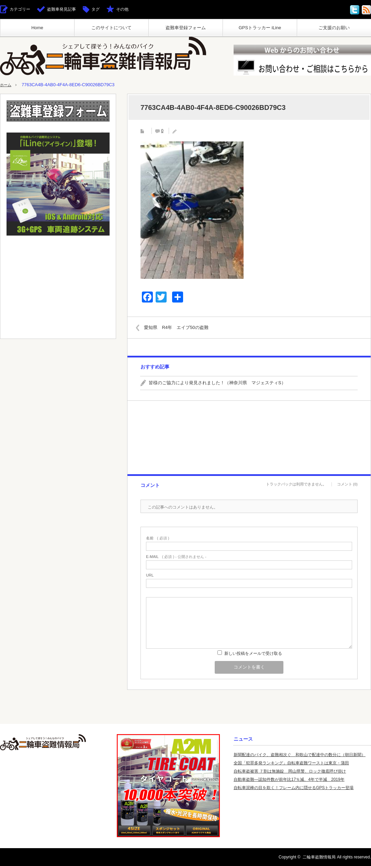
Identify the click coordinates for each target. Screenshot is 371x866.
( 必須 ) (157, 538)
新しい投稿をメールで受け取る (253, 653)
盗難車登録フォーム (186, 27)
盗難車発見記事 (61, 9)
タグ (95, 9)
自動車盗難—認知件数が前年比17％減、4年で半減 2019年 (289, 779)
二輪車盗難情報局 (319, 857)
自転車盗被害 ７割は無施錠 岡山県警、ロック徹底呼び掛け (290, 771)
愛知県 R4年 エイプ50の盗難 (180, 327)
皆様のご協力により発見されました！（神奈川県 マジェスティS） (217, 382)
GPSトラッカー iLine (260, 27)
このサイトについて (111, 27)
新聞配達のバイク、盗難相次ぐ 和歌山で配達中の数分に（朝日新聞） (300, 754)
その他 (122, 9)
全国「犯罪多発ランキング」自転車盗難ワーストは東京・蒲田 (291, 763)
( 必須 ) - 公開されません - (176, 557)
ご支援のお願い (334, 27)
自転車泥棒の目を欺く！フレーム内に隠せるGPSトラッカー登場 (293, 787)
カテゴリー (20, 9)
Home (37, 27)
